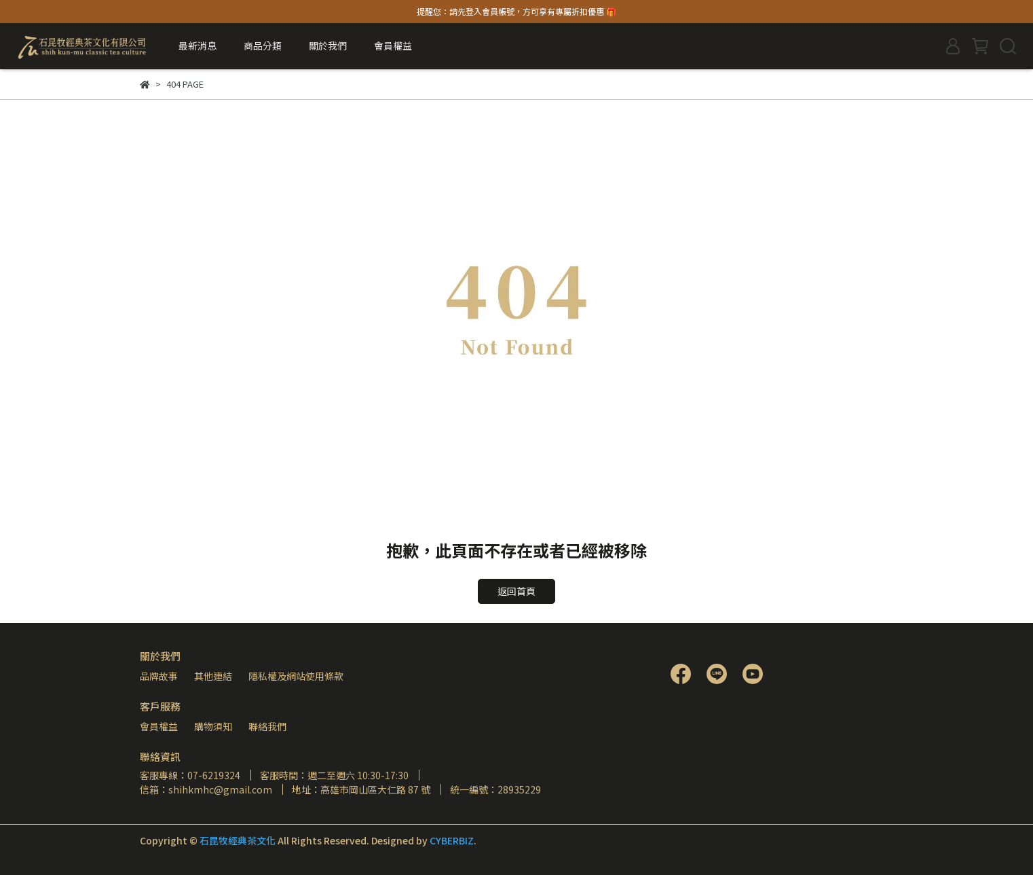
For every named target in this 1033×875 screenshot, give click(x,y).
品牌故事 (159, 676)
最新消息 (198, 45)
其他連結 (213, 676)
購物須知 (213, 726)
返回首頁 (516, 591)
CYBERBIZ (452, 840)
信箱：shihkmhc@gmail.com (206, 789)
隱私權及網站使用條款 (295, 676)
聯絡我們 (267, 726)
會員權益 (159, 726)
